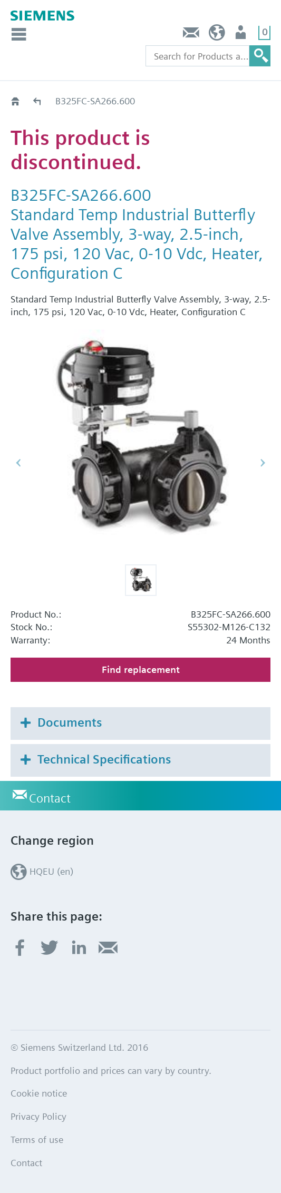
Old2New (38, 100)
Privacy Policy (38, 1116)
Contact (50, 798)
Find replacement (141, 669)
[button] (141, 580)
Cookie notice (39, 1093)
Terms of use (37, 1139)
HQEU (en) (51, 871)
